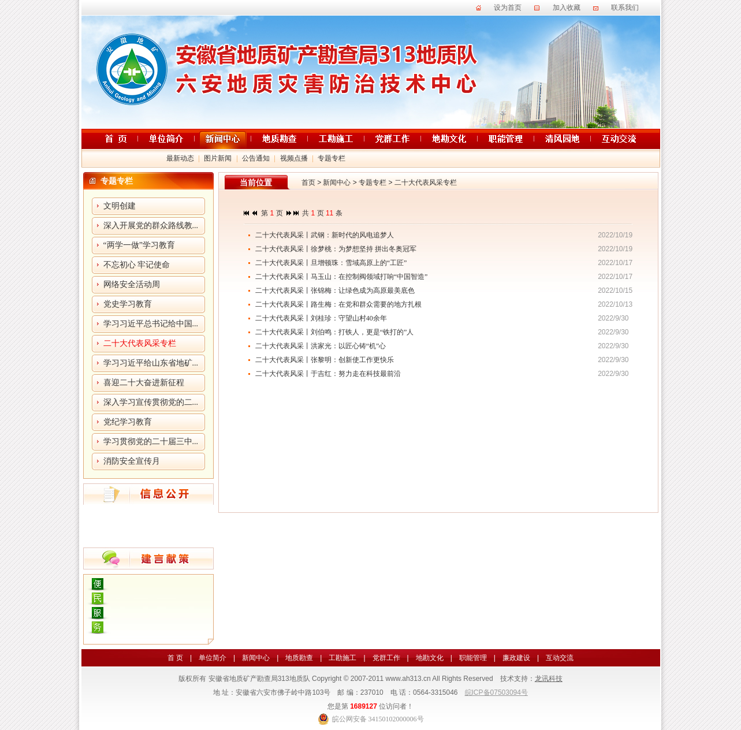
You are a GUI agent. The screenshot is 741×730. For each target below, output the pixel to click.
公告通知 (256, 158)
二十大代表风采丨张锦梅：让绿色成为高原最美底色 (335, 290)
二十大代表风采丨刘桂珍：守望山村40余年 (321, 318)
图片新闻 (218, 158)
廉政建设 (516, 658)
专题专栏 (331, 158)
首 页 (175, 658)
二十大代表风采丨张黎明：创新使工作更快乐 (324, 360)
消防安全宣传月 (131, 461)
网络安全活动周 (131, 284)
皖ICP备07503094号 (496, 692)
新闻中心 (337, 182)
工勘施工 (342, 658)
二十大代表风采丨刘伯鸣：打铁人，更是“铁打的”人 (334, 332)
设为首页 (508, 7)
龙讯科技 (549, 679)
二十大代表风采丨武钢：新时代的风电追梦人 (324, 235)
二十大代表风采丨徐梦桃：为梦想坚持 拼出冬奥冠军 (335, 249)
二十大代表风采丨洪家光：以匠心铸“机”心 (320, 346)
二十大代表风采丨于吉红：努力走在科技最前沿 (328, 374)
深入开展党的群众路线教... (151, 225)
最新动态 (180, 158)
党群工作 (386, 658)
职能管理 (473, 658)
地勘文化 (430, 658)
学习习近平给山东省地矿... (151, 363)
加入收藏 (566, 7)
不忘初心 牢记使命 (136, 264)
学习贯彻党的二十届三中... (151, 441)
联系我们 (625, 7)
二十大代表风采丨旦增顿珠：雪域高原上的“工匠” (331, 263)
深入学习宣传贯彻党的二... (151, 402)
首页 (308, 182)
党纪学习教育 (127, 422)
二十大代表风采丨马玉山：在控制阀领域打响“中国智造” (341, 277)
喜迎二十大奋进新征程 (143, 382)
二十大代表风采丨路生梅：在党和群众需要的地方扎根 (338, 304)
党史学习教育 (127, 304)
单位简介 (212, 658)
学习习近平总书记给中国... (151, 323)
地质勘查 (299, 658)
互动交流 (560, 658)
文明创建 (119, 206)
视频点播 (294, 158)
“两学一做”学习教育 (139, 245)
